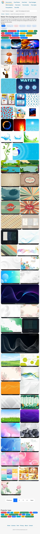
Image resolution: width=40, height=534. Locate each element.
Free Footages (32, 2)
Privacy (22, 525)
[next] (32, 500)
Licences (13, 525)
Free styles (33, 5)
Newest (16, 25)
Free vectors (9, 2)
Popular (34, 25)
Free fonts (24, 2)
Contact (31, 525)
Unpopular (4, 28)
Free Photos (17, 2)
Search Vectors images (7, 11)
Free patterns (9, 7)
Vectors (7, 14)
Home (2, 14)
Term (18, 525)
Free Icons (17, 5)
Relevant (29, 25)
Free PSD (16, 7)
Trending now (10, 25)
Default (3, 25)
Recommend (22, 25)
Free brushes (25, 5)
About (26, 525)
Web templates (9, 5)
